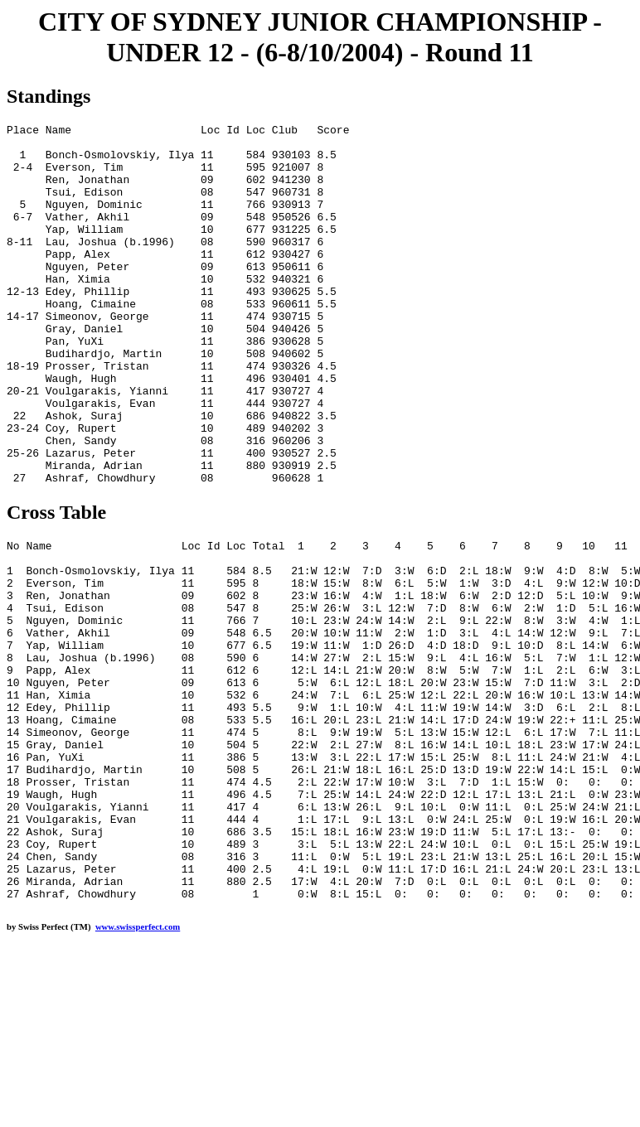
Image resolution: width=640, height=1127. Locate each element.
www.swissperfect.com (137, 1071)
